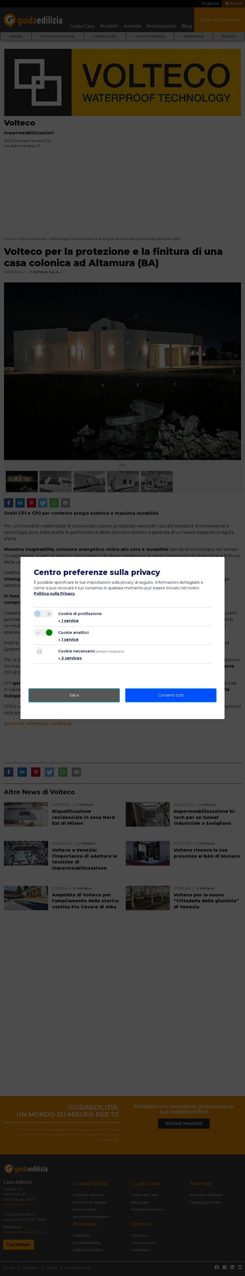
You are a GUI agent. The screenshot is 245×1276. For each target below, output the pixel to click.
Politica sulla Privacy (54, 593)
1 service (68, 620)
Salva (74, 695)
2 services (70, 658)
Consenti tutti (171, 695)
